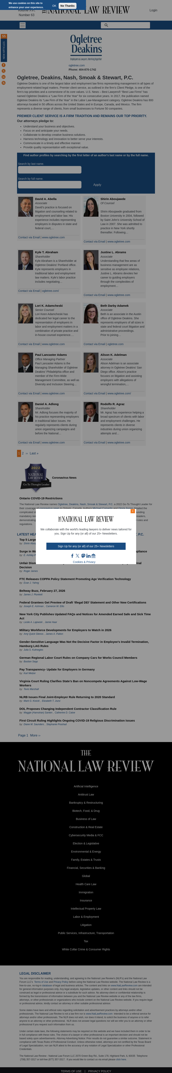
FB (72, 555)
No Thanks (67, 5)
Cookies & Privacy (84, 562)
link (88, 555)
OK (54, 5)
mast (83, 555)
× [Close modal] (133, 511)
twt (78, 556)
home (93, 555)
